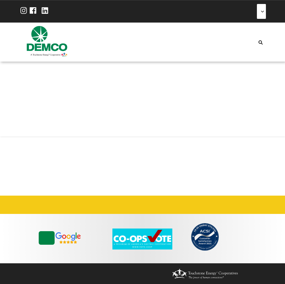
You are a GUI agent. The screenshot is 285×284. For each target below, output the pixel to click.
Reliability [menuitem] (125, 42)
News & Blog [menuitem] (144, 42)
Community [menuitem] (135, 42)
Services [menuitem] (106, 42)
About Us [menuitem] (87, 42)
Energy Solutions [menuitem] (116, 42)
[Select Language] (261, 11)
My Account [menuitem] (97, 42)
